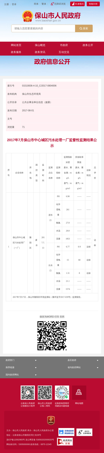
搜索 (84, 28)
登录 (14, 4)
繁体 (44, 4)
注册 (6, 4)
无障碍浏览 (60, 4)
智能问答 (93, 4)
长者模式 (79, 4)
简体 (36, 4)
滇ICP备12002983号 (15, 439)
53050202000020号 (45, 439)
